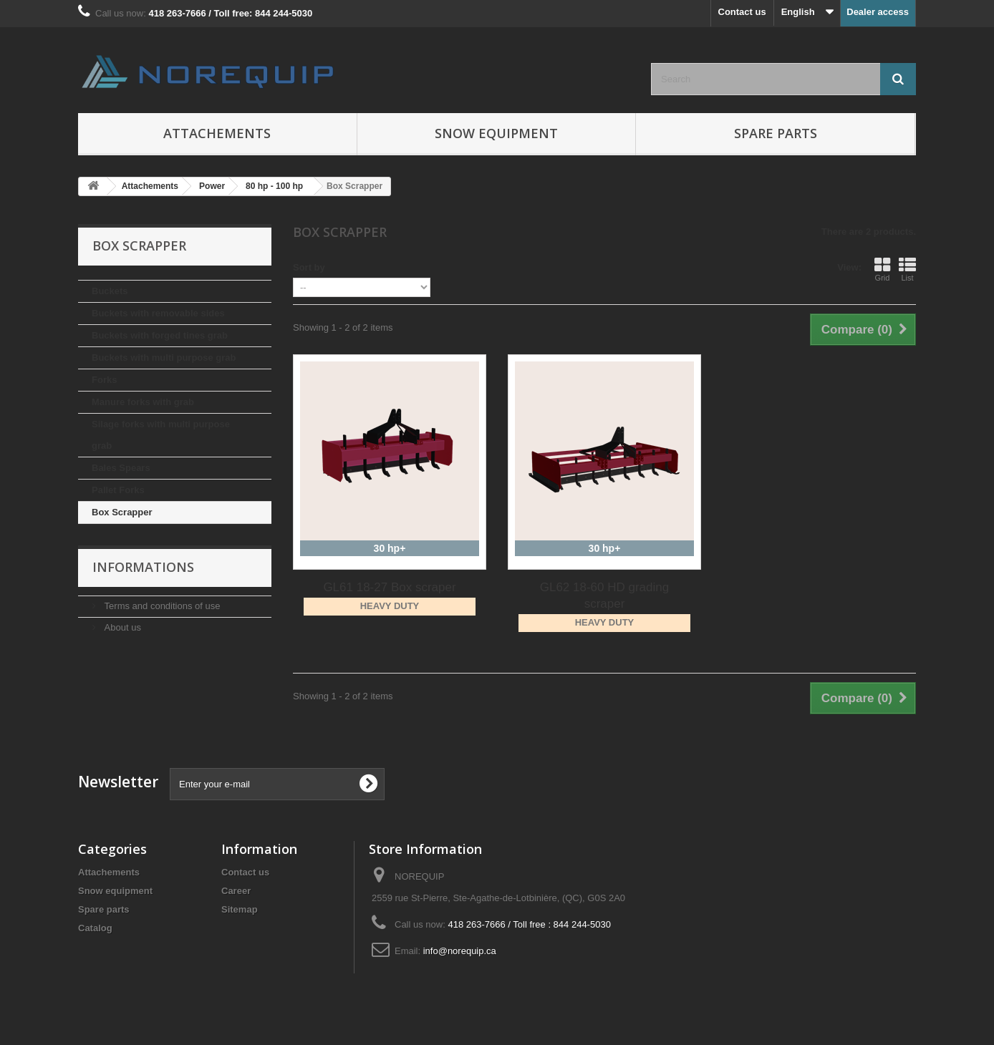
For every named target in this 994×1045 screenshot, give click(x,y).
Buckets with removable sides (158, 313)
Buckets (110, 291)
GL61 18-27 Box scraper (389, 587)
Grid (882, 269)
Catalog (95, 928)
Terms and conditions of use (161, 606)
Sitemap (239, 909)
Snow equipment (496, 133)
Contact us (742, 11)
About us (121, 627)
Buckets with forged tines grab (160, 335)
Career (236, 890)
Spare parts (775, 133)
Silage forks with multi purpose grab (161, 435)
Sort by (309, 267)
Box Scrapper (122, 512)
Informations (143, 566)
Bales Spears (121, 467)
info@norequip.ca (459, 951)
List (907, 269)
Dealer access (877, 11)
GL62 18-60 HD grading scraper (605, 595)
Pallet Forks (118, 490)
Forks (104, 379)
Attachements (217, 133)
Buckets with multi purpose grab (164, 357)
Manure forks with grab (143, 402)
